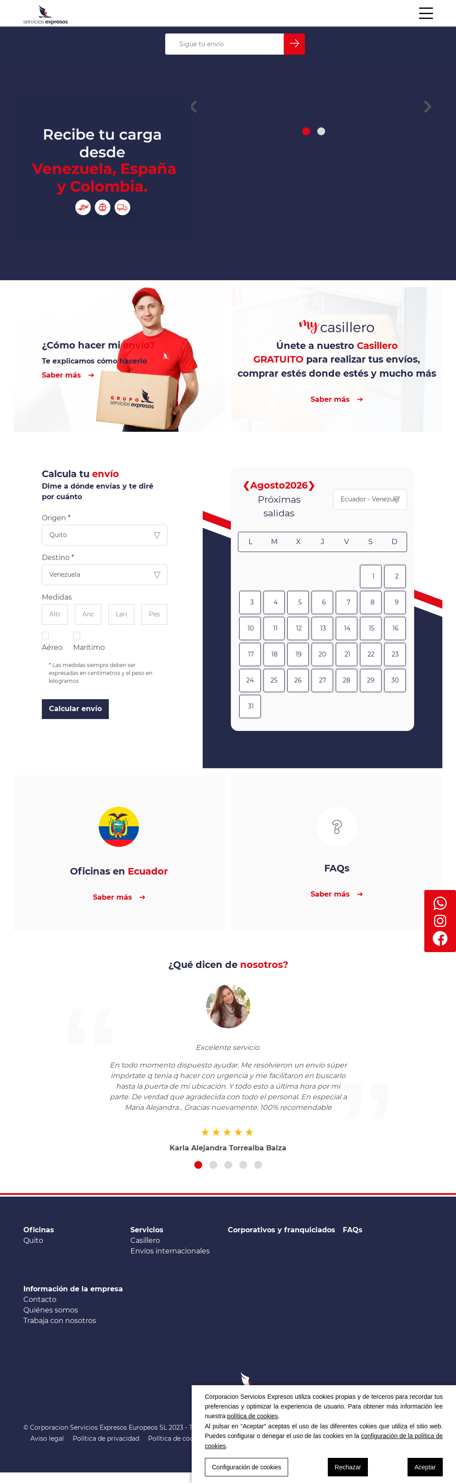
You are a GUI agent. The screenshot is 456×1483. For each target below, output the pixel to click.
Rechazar (348, 1467)
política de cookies (252, 1416)
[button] (306, 189)
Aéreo (52, 641)
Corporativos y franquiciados (281, 1230)
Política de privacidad (106, 1438)
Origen (54, 518)
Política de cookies (177, 1438)
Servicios (146, 1230)
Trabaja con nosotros (59, 1320)
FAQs (353, 1230)
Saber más (61, 375)
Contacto (39, 1299)
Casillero (145, 1240)
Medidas (57, 597)
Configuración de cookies (246, 1467)
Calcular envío (75, 708)
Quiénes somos (50, 1310)
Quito (33, 1240)
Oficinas (38, 1230)
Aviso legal (47, 1438)
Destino (56, 557)
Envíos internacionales (170, 1251)
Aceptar (425, 1467)
